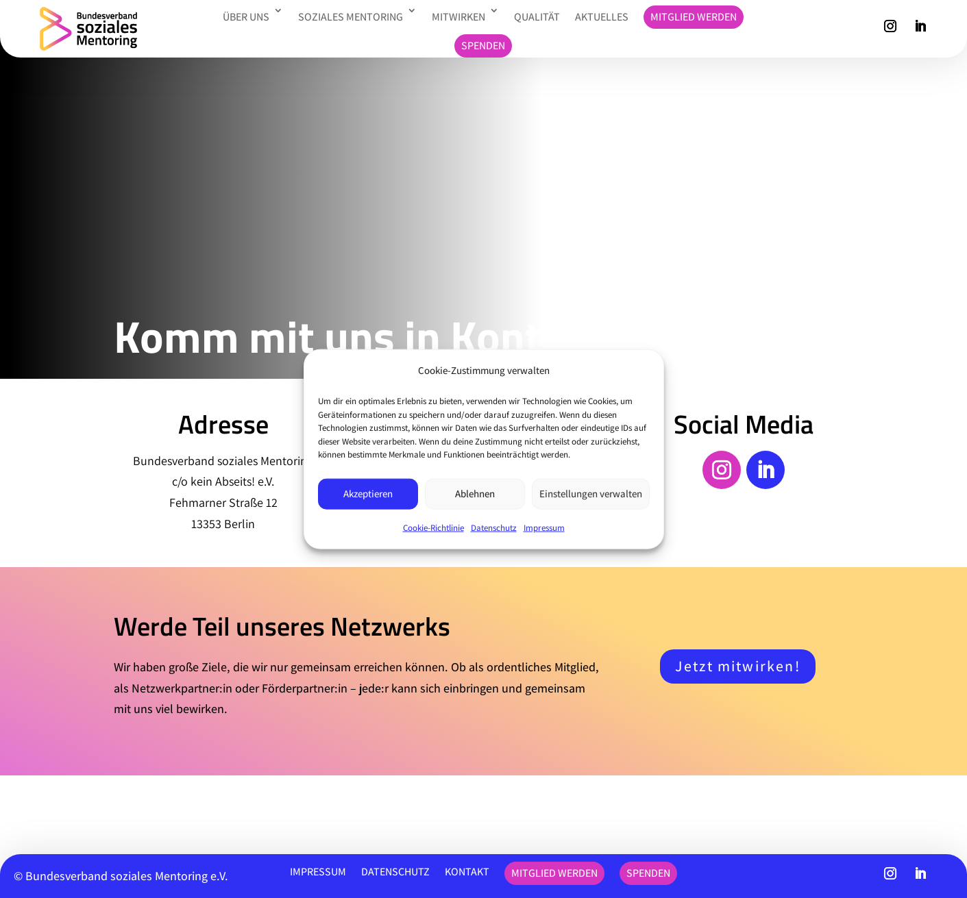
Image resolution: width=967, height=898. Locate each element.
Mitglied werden (693, 17)
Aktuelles (601, 17)
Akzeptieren (368, 493)
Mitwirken (458, 17)
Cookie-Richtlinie (433, 527)
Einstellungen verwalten (590, 493)
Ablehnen (475, 493)
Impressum (544, 527)
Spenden (483, 45)
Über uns (246, 17)
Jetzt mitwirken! (737, 665)
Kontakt (467, 871)
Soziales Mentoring (350, 17)
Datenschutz (494, 527)
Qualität (537, 17)
